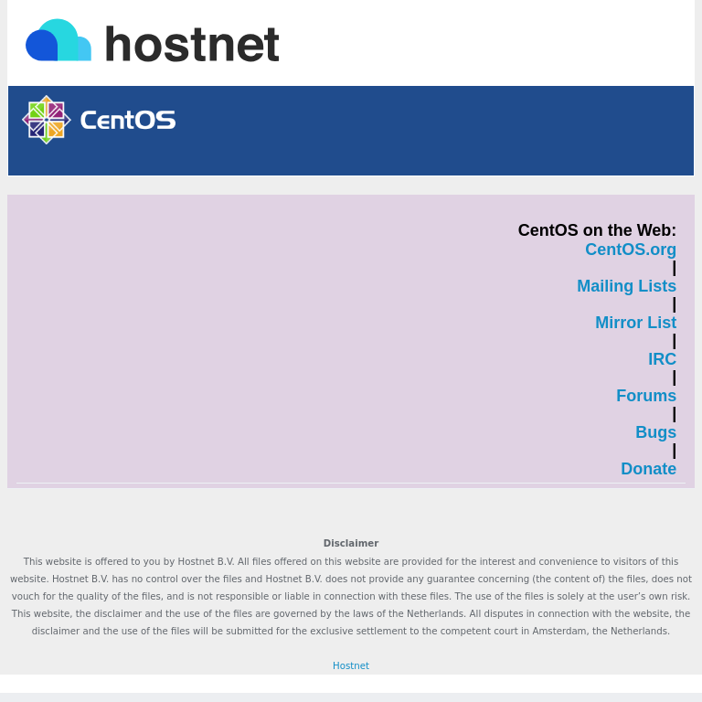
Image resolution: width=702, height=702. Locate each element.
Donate (648, 469)
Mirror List (635, 323)
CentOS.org (630, 250)
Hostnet (351, 666)
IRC (662, 359)
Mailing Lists (626, 286)
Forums (646, 396)
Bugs (655, 432)
